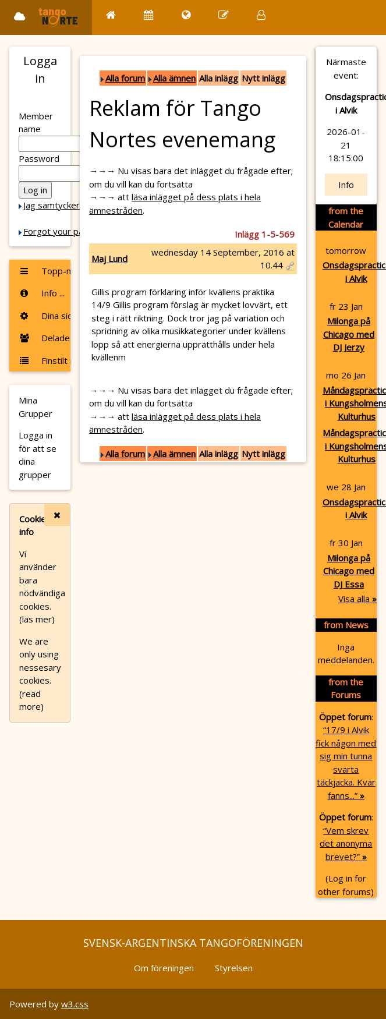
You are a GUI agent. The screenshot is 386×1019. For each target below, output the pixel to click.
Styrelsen (234, 968)
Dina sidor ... (44, 315)
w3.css (74, 1004)
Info (346, 184)
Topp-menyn (44, 271)
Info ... (42, 293)
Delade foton (44, 338)
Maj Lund (109, 258)
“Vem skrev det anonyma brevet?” (346, 843)
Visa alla (357, 598)
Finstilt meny (44, 360)
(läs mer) (37, 619)
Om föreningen (164, 968)
